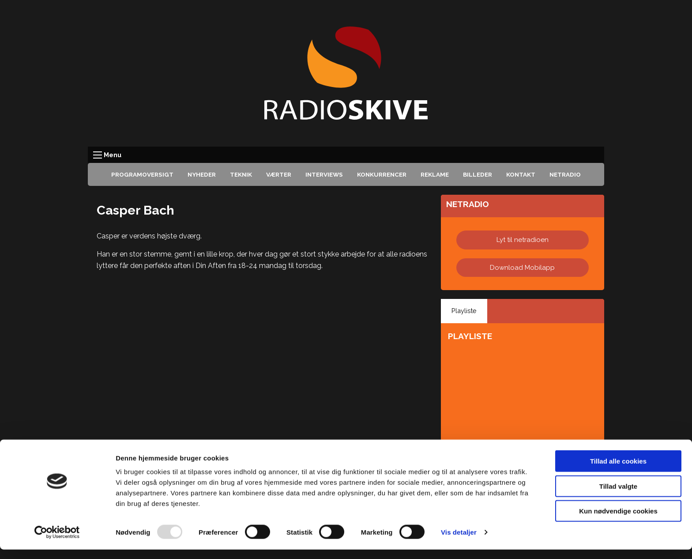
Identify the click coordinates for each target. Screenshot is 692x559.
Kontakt (520, 174)
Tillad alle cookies (618, 470)
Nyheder (202, 174)
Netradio (565, 174)
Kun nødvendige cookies (618, 520)
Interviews (324, 174)
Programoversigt (142, 174)
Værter (278, 174)
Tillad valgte (618, 495)
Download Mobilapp (522, 268)
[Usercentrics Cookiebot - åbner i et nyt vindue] (57, 541)
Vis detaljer (459, 541)
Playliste (464, 310)
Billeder (477, 174)
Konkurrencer (381, 174)
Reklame (435, 174)
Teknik (241, 174)
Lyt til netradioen (522, 240)
